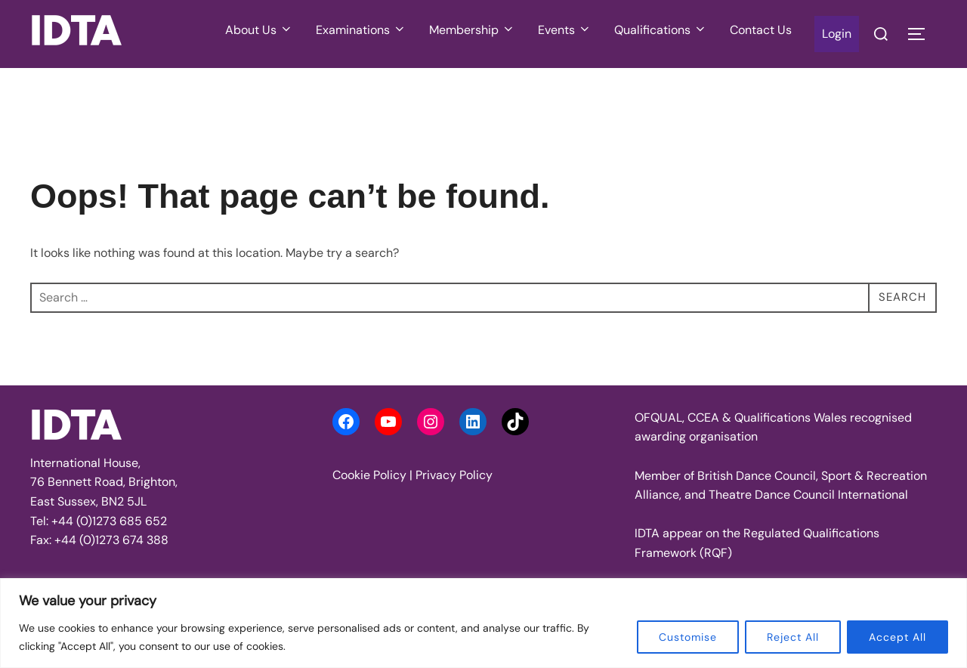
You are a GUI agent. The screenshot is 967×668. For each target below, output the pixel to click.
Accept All (897, 637)
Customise (688, 637)
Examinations (361, 30)
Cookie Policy (369, 475)
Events (565, 30)
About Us (259, 30)
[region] (483, 623)
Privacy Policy (454, 475)
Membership (472, 30)
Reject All (793, 637)
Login (836, 34)
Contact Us (761, 30)
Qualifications (660, 30)
